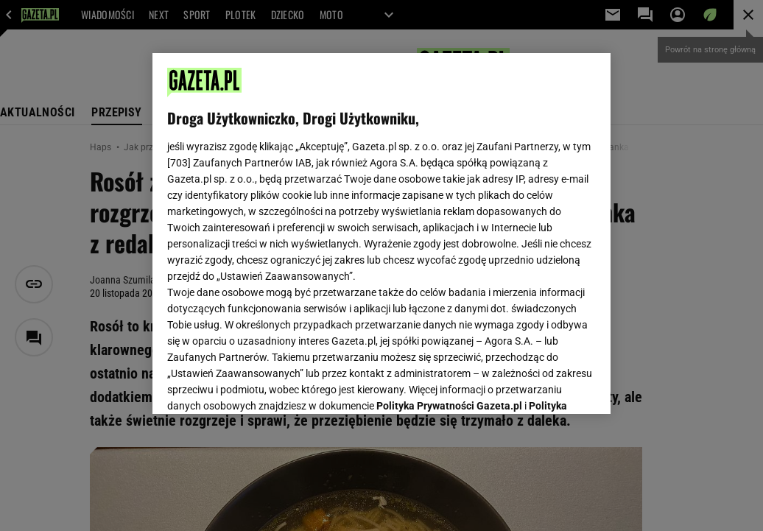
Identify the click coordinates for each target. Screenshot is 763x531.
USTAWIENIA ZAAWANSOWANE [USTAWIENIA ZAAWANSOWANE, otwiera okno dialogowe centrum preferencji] (264, 384)
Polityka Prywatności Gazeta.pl (449, 219)
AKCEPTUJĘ (546, 385)
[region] (381, 233)
